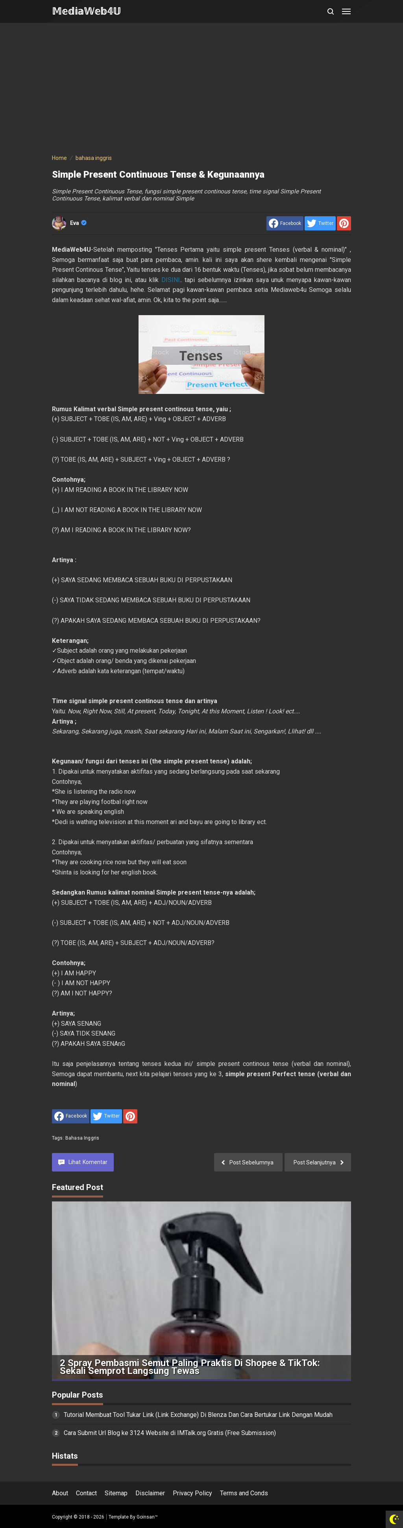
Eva (78, 223)
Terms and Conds (244, 1493)
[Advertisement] (201, 90)
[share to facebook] (284, 223)
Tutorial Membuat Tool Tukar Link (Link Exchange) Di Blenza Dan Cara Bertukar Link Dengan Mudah (198, 1414)
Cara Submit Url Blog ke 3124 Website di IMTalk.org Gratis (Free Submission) (170, 1433)
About (60, 1493)
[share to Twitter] (320, 223)
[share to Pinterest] (344, 223)
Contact (86, 1493)
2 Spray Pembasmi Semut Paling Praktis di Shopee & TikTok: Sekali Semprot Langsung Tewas (190, 1367)
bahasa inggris (82, 1138)
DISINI (170, 280)
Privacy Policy (192, 1493)
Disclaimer (150, 1493)
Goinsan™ (147, 1517)
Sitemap (116, 1493)
